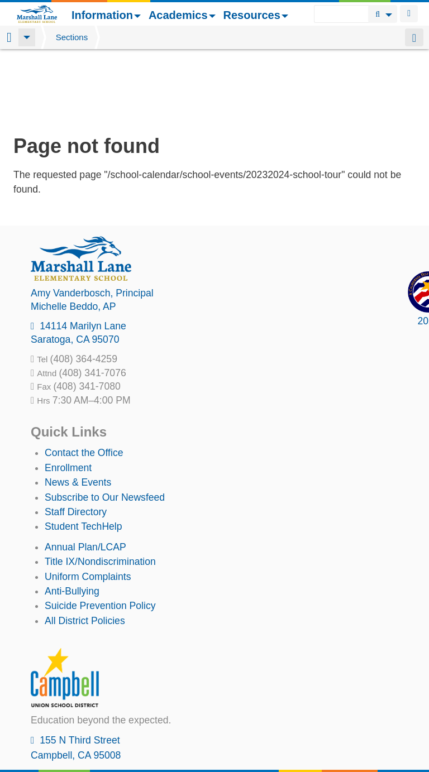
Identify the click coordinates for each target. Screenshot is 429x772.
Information (106, 15)
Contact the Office (84, 380)
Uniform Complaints (88, 504)
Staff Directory (76, 439)
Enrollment (68, 395)
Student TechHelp (83, 454)
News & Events (78, 410)
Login (409, 13)
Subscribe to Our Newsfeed (105, 425)
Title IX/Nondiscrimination (100, 489)
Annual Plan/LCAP (85, 475)
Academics (182, 15)
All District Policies (85, 548)
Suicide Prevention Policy (100, 533)
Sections (72, 37)
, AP (73, 234)
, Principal (92, 221)
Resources (255, 15)
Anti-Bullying (72, 519)
